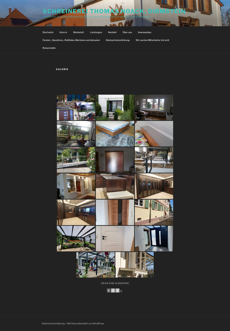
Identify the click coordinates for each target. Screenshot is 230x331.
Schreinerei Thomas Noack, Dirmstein (114, 11)
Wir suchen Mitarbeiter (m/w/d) (152, 40)
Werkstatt (78, 32)
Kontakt (112, 32)
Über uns (127, 32)
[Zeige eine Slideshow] (115, 283)
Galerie (63, 32)
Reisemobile (49, 48)
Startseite (47, 32)
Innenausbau (144, 32)
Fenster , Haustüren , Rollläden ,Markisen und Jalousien (71, 40)
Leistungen (96, 32)
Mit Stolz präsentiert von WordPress (85, 323)
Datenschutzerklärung (118, 40)
